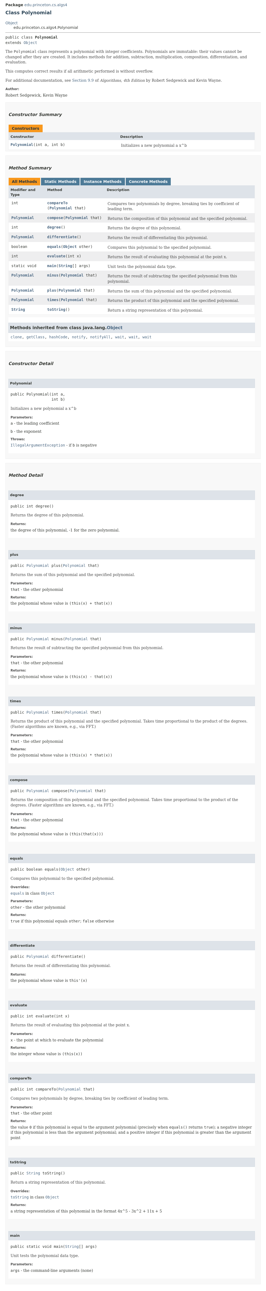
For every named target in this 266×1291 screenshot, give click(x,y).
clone (16, 337)
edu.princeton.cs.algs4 (45, 5)
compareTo (57, 203)
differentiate (62, 237)
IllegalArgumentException (38, 445)
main (51, 266)
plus (51, 290)
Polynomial (22, 144)
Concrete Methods (148, 181)
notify (79, 337)
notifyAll (100, 337)
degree (54, 227)
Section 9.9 (83, 80)
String (65, 266)
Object (11, 23)
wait (119, 337)
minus (53, 275)
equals (54, 246)
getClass (35, 337)
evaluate (56, 256)
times (53, 300)
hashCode (58, 337)
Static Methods (60, 181)
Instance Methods (102, 181)
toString (56, 309)
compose (55, 218)
